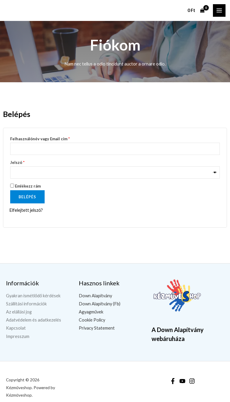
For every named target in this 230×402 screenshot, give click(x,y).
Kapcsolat (16, 328)
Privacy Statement (97, 328)
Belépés (27, 196)
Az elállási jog (19, 311)
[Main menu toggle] (219, 10)
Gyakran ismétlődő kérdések (33, 295)
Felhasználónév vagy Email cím (48, 138)
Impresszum (17, 336)
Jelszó (26, 162)
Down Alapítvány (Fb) (99, 303)
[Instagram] (192, 381)
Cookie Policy (92, 319)
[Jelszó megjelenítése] (215, 173)
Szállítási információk (26, 303)
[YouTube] (182, 381)
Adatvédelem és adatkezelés (33, 319)
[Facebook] (173, 381)
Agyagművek (91, 311)
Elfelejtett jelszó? (26, 210)
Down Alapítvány (95, 295)
